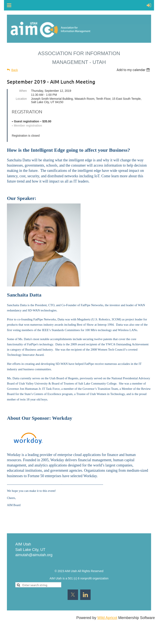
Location (21, 98)
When (23, 90)
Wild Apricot (107, 618)
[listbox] (134, 70)
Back (14, 70)
